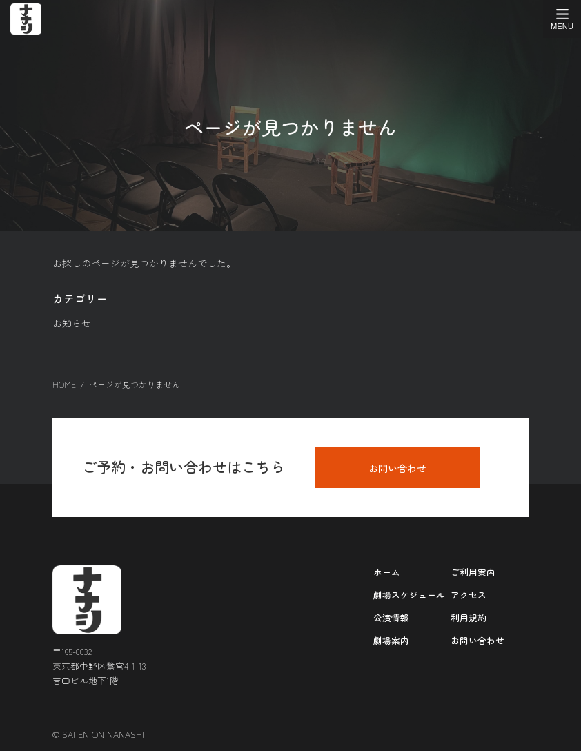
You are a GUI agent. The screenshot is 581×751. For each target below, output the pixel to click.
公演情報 (391, 616)
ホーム (386, 571)
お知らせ (71, 323)
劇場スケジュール (409, 594)
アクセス (468, 594)
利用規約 (468, 616)
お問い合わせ (397, 467)
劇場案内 (391, 639)
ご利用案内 (473, 571)
